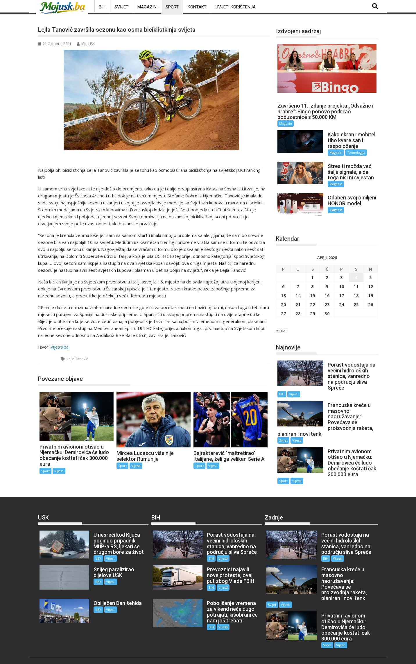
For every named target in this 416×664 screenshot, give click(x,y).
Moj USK (86, 43)
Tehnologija (353, 152)
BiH (102, 7)
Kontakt (197, 7)
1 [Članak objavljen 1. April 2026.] (312, 272)
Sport (172, 7)
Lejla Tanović (77, 358)
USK (95, 547)
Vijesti (59, 471)
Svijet (121, 7)
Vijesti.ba (60, 347)
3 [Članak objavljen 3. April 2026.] (341, 272)
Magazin (147, 7)
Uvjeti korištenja (236, 7)
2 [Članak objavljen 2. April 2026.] (327, 272)
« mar (281, 325)
